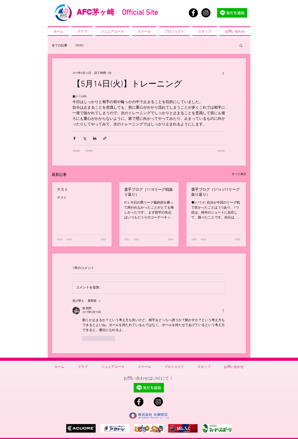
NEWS (80, 45)
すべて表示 (239, 174)
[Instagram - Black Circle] (205, 12)
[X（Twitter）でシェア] (85, 138)
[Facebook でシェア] (74, 138)
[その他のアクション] (223, 73)
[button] (241, 45)
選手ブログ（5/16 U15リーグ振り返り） (215, 192)
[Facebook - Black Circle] (193, 12)
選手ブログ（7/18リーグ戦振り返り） (148, 192)
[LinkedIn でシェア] (95, 138)
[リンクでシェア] (105, 138)
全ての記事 (59, 45)
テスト (62, 190)
